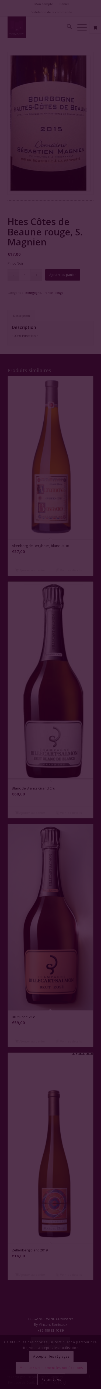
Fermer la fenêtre (50, 717)
